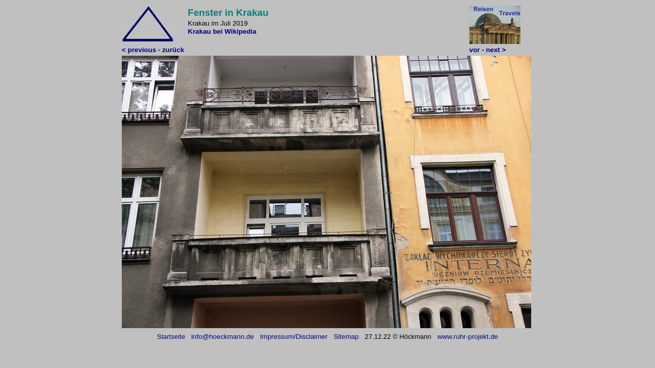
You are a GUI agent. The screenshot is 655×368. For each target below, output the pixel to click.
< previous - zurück (153, 50)
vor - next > (487, 50)
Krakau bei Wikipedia (222, 31)
